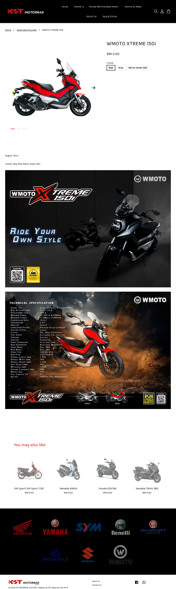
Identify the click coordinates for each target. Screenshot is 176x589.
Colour (110, 63)
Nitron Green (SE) (138, 67)
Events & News (133, 6)
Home (65, 6)
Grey (120, 67)
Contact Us (97, 585)
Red (111, 67)
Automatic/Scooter (26, 30)
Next (93, 87)
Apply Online (110, 16)
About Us (91, 16)
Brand (79, 6)
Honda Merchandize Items (103, 6)
